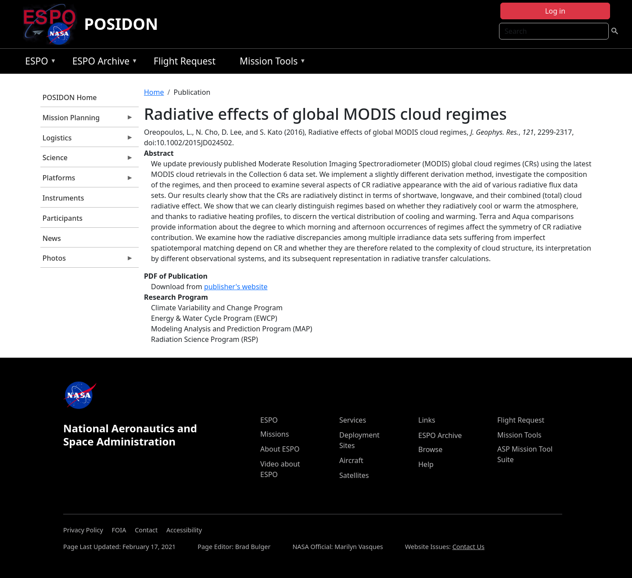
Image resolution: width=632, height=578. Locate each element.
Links (426, 420)
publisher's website (236, 286)
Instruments (63, 198)
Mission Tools (270, 62)
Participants (63, 218)
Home (154, 92)
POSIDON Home (70, 97)
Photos (86, 260)
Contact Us (468, 546)
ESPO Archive (103, 62)
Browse (430, 449)
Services (352, 420)
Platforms (86, 180)
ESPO (38, 62)
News (52, 238)
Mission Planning (86, 120)
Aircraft (351, 460)
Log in (555, 11)
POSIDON (121, 24)
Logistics (86, 140)
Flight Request (184, 61)
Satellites (354, 475)
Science (86, 160)
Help (426, 464)
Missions (274, 434)
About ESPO (279, 449)
